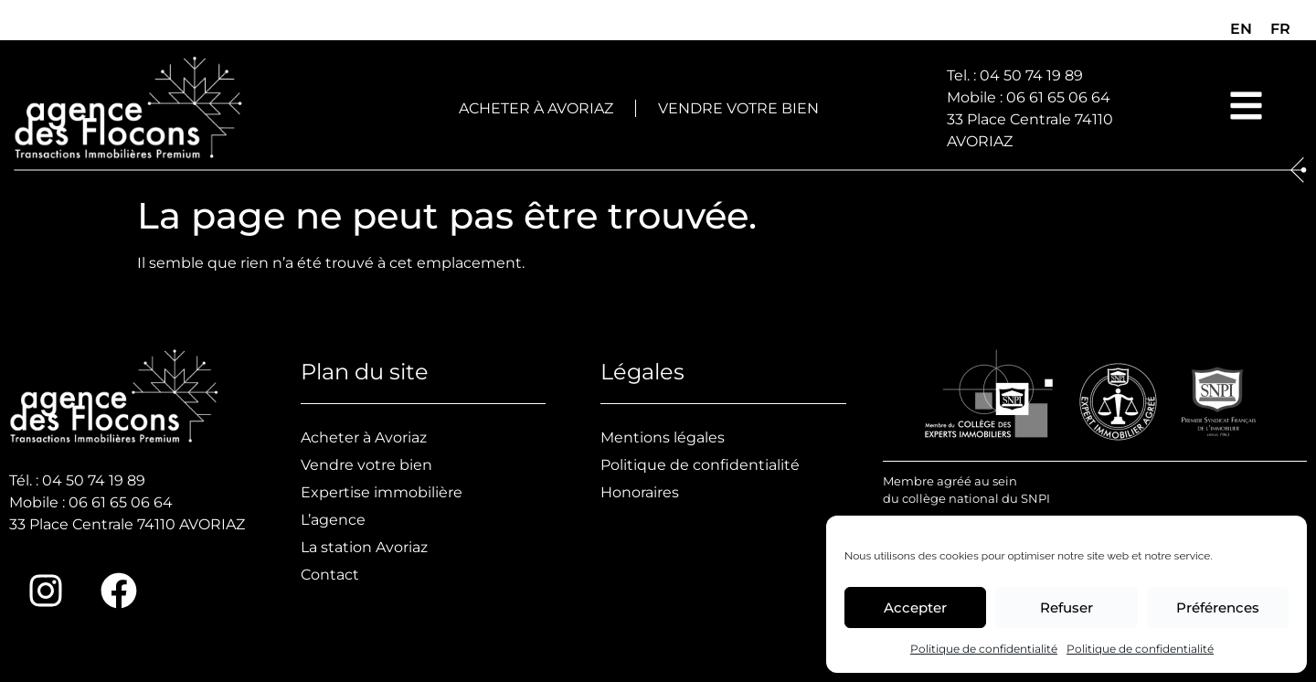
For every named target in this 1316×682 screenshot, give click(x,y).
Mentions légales (662, 437)
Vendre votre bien (738, 108)
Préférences (1217, 607)
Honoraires (639, 492)
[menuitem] (1241, 29)
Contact (330, 574)
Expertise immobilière (381, 492)
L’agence (333, 519)
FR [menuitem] (1280, 28)
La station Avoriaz (364, 547)
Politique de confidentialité (983, 648)
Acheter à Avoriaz (536, 108)
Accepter (915, 607)
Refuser (1066, 607)
